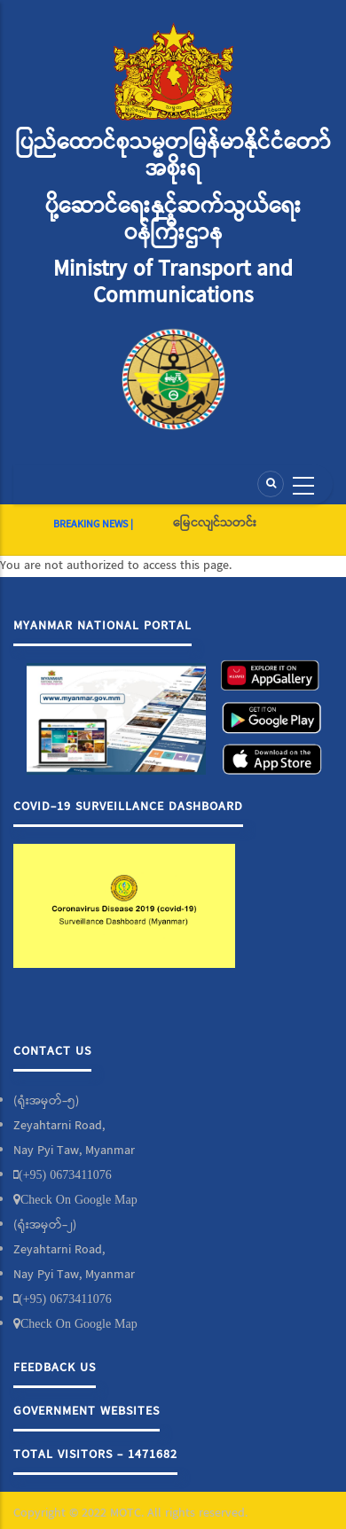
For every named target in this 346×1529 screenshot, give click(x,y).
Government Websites (86, 1411)
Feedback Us (54, 1367)
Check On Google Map (79, 1199)
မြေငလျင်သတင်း (214, 523)
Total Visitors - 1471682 (95, 1454)
